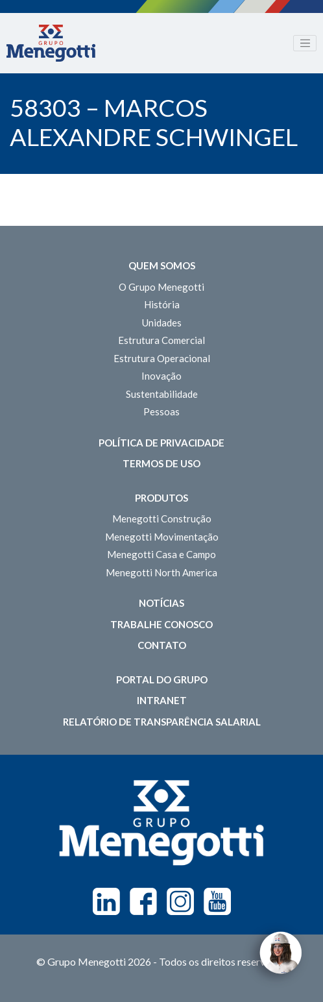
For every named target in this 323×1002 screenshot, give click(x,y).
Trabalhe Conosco (161, 624)
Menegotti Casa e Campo (161, 554)
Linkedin (106, 901)
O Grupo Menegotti (161, 287)
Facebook (143, 901)
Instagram (180, 901)
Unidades (162, 322)
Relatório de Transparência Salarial (162, 721)
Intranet (162, 700)
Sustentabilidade (162, 394)
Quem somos (161, 265)
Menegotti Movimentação (162, 537)
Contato (162, 645)
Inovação (161, 376)
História (162, 304)
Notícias (161, 603)
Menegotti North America (161, 572)
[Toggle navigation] (305, 43)
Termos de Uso (161, 463)
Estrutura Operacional (162, 358)
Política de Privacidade (161, 442)
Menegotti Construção (161, 518)
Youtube (217, 901)
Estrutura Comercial (161, 340)
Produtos (161, 498)
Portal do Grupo (162, 679)
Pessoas (161, 411)
